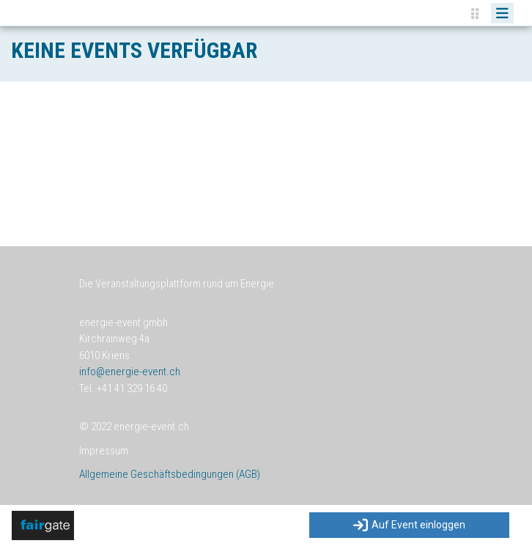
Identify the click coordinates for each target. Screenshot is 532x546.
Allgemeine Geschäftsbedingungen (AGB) (169, 474)
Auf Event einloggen (409, 525)
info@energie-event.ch (129, 371)
